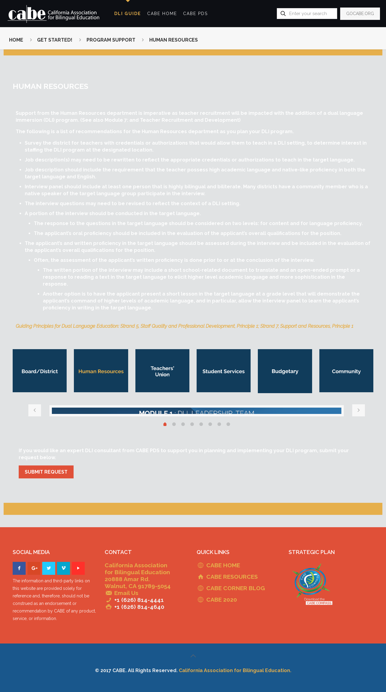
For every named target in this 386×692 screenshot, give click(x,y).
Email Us (126, 593)
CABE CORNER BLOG (235, 588)
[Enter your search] (307, 13)
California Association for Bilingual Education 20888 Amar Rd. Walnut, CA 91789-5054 (138, 575)
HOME (16, 40)
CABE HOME (223, 565)
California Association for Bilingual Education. (235, 670)
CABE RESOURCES (232, 576)
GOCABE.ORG (360, 13)
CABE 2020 (221, 599)
